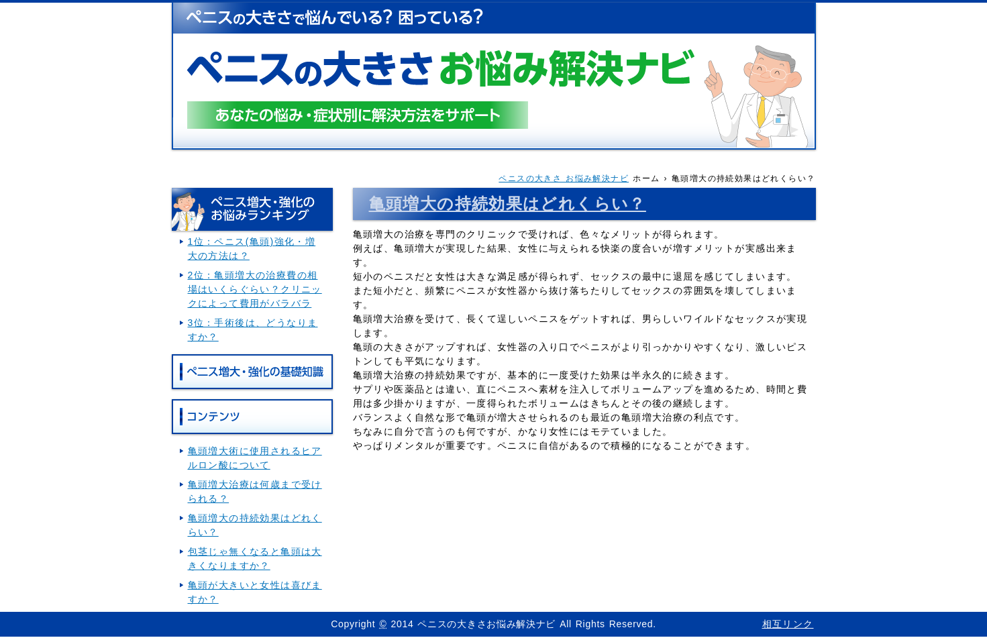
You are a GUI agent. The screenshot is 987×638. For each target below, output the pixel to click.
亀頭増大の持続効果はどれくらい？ (507, 204)
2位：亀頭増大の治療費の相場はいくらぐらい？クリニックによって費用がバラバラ (255, 289)
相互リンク (788, 624)
